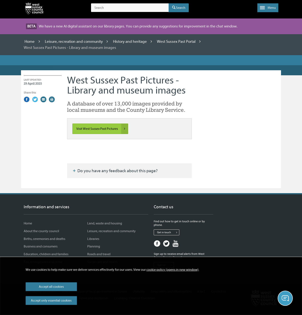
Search (180, 8)
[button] (267, 7)
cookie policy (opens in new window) (172, 270)
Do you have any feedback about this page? (115, 170)
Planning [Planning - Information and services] (93, 246)
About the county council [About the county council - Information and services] (41, 231)
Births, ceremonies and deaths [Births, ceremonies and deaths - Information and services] (44, 239)
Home (30, 41)
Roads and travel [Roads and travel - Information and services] (99, 254)
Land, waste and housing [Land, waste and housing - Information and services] (104, 223)
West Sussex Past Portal (176, 41)
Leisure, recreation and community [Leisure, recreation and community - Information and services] (111, 231)
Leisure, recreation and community (74, 41)
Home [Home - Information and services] (28, 223)
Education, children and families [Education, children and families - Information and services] (46, 254)
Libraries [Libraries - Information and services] (93, 239)
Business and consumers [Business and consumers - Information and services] (40, 246)
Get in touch (168, 232)
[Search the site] (130, 7)
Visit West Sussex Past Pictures (102, 129)
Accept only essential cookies (51, 300)
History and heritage (130, 41)
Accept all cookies (51, 287)
